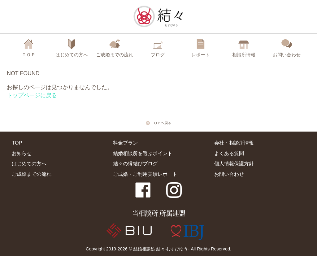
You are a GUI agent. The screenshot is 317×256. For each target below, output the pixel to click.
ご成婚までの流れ (31, 174)
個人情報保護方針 (234, 163)
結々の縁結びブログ (135, 163)
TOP (17, 142)
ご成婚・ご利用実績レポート (145, 174)
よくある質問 (229, 153)
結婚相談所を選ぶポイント (142, 153)
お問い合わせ (229, 174)
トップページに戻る (32, 95)
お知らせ (22, 153)
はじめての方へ (29, 163)
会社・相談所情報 (234, 142)
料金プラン (125, 142)
